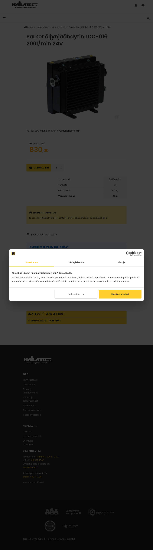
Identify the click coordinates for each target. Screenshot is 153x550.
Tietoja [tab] (121, 262)
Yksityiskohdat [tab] (76, 262)
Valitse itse (76, 294)
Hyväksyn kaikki (120, 294)
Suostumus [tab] (32, 262)
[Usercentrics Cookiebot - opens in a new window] (128, 253)
